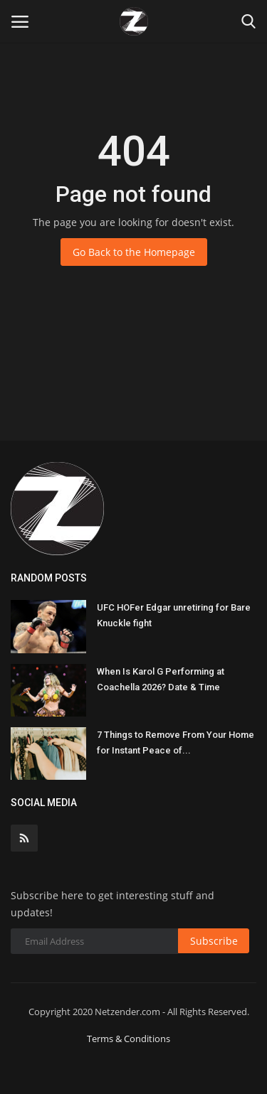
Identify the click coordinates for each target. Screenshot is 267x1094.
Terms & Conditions (128, 1038)
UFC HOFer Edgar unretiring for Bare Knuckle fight (174, 615)
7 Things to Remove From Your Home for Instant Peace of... (175, 742)
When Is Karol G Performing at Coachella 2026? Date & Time (160, 679)
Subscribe (214, 941)
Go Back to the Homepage (134, 252)
